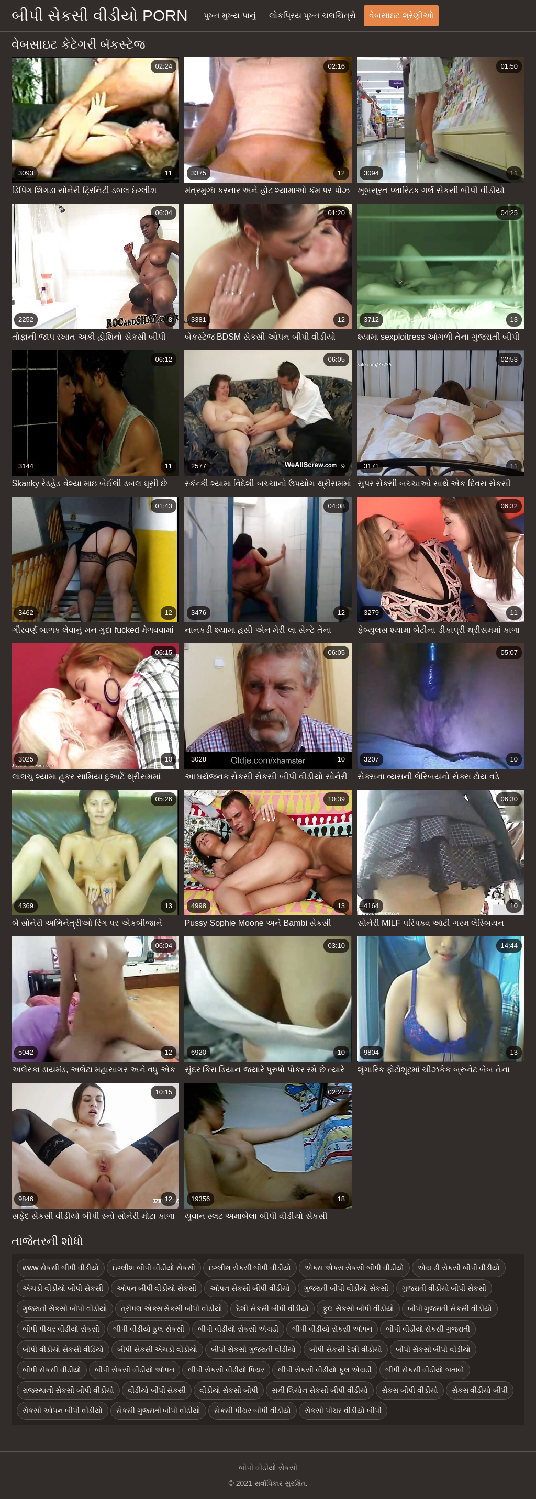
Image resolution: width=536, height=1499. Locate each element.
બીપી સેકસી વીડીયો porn (100, 15)
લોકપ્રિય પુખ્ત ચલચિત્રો (312, 15)
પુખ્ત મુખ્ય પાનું (230, 15)
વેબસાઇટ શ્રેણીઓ (401, 15)
